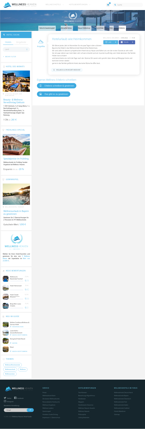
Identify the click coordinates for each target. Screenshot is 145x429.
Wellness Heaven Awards (86, 408)
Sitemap (117, 415)
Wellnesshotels (55, 5)
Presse (44, 393)
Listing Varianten (83, 418)
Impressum (46, 418)
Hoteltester (82, 399)
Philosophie (82, 415)
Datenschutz (56, 418)
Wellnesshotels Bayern (121, 396)
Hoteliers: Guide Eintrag (50, 415)
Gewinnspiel (46, 411)
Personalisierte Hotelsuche (51, 402)
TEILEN (127, 42)
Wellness (23, 370)
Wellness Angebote (48, 405)
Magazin (81, 402)
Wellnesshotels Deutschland (123, 393)
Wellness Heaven (83, 411)
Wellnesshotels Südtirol (121, 408)
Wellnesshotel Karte (48, 396)
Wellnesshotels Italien (121, 405)
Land (7, 49)
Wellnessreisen (10, 374)
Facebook (18, 399)
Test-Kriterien (82, 393)
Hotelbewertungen (80, 5)
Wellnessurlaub (10, 370)
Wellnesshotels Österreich (122, 399)
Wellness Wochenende (12, 365)
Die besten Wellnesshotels (50, 399)
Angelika (41, 46)
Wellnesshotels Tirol (120, 402)
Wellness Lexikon (48, 408)
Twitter (7, 399)
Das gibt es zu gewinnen (53, 94)
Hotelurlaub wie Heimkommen (72, 39)
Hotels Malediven (120, 411)
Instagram (8, 402)
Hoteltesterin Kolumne (85, 405)
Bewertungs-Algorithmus (86, 396)
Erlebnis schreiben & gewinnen (56, 85)
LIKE (110, 42)
